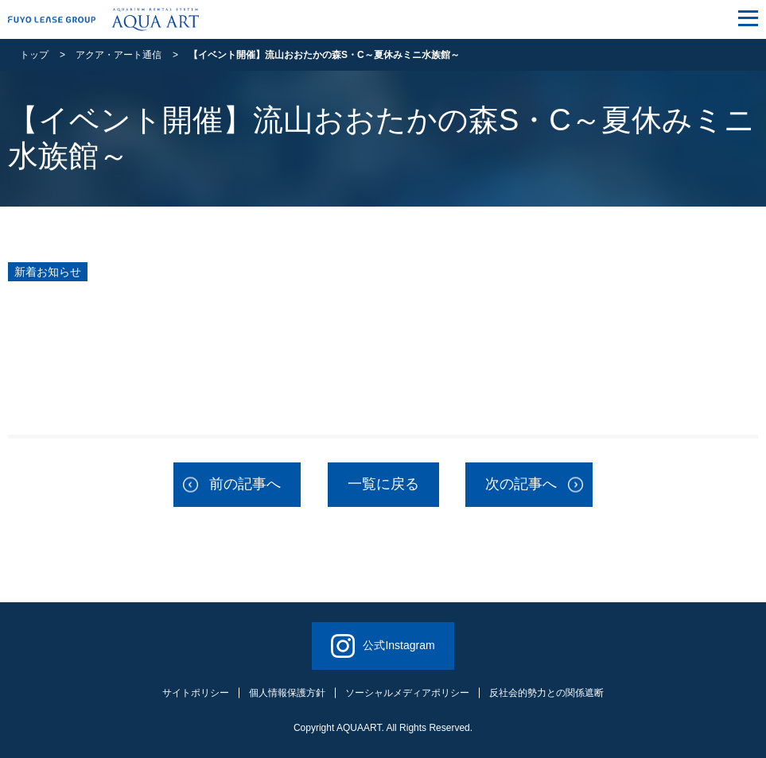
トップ (34, 54)
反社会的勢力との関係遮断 (546, 692)
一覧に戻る (383, 484)
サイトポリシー (195, 692)
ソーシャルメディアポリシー (407, 692)
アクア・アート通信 (118, 54)
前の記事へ (245, 484)
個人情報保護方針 (287, 692)
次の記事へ (521, 484)
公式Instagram (382, 646)
